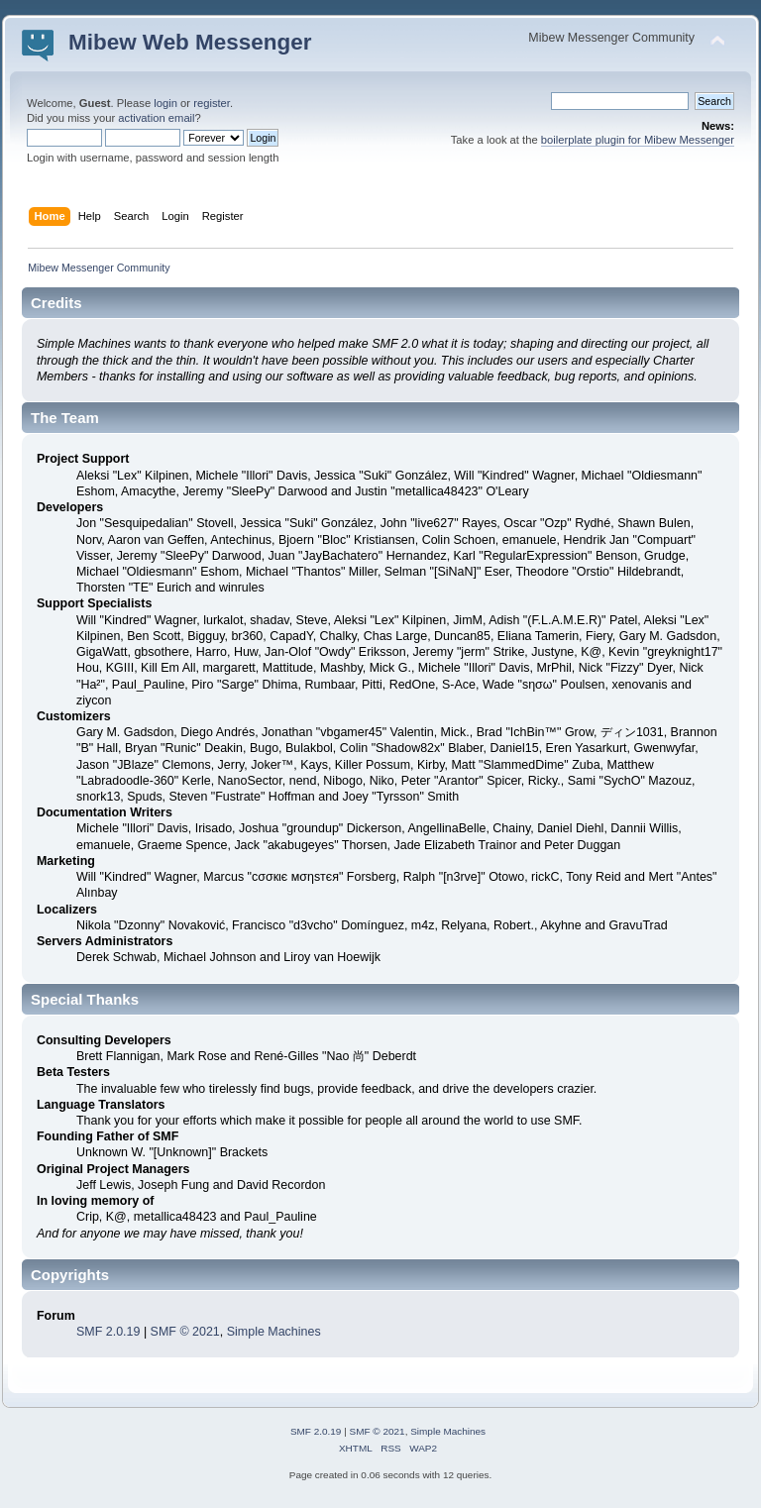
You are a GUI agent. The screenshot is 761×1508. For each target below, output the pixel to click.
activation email (156, 118)
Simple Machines (274, 1332)
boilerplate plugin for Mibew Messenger (637, 140)
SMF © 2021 (185, 1332)
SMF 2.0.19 (108, 1332)
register (211, 103)
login (165, 103)
